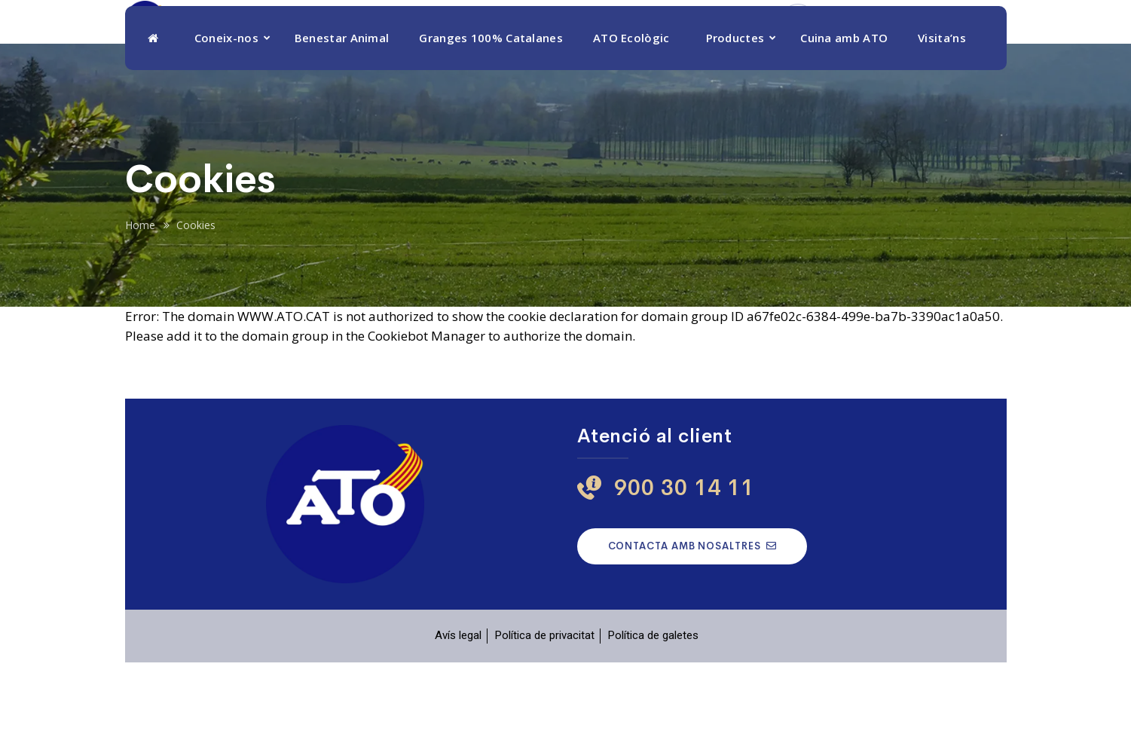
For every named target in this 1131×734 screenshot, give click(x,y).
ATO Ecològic (631, 109)
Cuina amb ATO (844, 109)
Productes (735, 109)
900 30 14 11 (864, 46)
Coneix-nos (226, 109)
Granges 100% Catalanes (491, 109)
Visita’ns (942, 109)
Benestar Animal (342, 109)
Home (140, 296)
